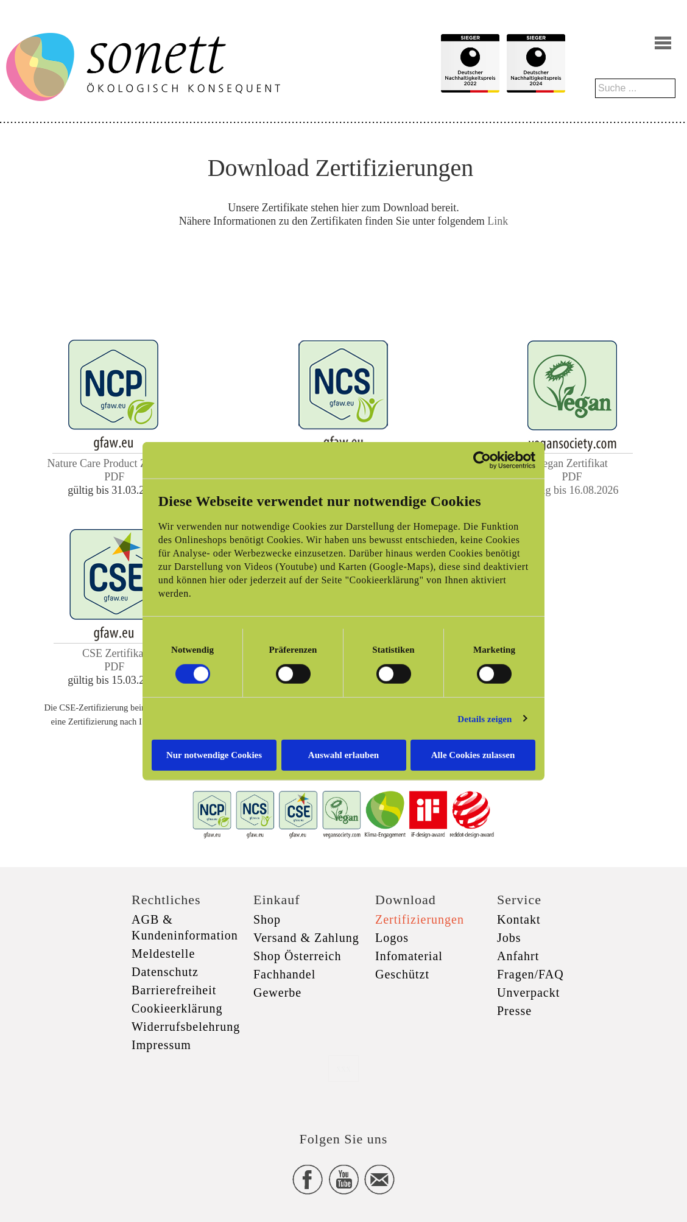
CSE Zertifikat (114, 653)
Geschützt (402, 974)
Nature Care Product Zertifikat (114, 463)
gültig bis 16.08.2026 (572, 490)
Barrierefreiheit (174, 990)
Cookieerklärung (177, 1008)
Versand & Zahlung (306, 937)
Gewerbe (277, 992)
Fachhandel (284, 974)
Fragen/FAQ (530, 974)
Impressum (161, 1045)
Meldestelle (163, 953)
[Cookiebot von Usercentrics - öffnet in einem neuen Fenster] (482, 460)
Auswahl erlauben (343, 755)
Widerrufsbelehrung (186, 1026)
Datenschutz (165, 971)
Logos (392, 937)
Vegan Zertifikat (571, 463)
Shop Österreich (297, 956)
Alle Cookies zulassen (473, 755)
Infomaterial (409, 956)
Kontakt (518, 919)
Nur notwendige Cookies (214, 755)
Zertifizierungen (419, 919)
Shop (267, 919)
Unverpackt (528, 992)
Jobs (509, 937)
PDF (114, 477)
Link (497, 221)
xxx (343, 1068)
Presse (514, 1010)
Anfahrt (518, 956)
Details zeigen (484, 718)
